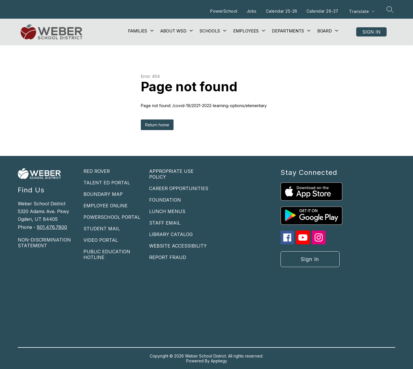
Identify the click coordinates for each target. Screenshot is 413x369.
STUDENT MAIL (101, 228)
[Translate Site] (362, 11)
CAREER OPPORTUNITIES (178, 188)
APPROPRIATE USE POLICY (171, 174)
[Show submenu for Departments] (288, 31)
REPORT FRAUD (167, 257)
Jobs (251, 11)
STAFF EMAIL (164, 223)
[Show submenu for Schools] (210, 31)
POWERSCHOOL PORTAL (111, 217)
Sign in (371, 32)
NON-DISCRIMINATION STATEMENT (44, 242)
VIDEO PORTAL (100, 240)
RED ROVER (96, 171)
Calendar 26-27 (322, 11)
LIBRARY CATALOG (171, 234)
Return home (157, 124)
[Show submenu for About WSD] (173, 31)
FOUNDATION (165, 200)
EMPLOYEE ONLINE (105, 205)
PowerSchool (223, 11)
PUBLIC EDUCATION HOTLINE (106, 254)
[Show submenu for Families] (137, 31)
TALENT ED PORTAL (106, 183)
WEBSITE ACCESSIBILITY (178, 246)
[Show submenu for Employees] (246, 31)
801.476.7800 (52, 227)
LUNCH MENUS (167, 211)
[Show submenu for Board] (324, 31)
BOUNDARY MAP (103, 194)
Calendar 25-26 (281, 11)
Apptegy (219, 360)
